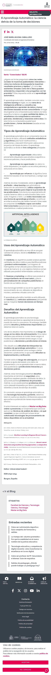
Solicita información (25, 602)
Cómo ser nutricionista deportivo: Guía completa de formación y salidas (25, 529)
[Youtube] (32, 591)
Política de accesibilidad (25, 620)
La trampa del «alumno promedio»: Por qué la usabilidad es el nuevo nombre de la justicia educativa (25, 539)
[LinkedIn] (9, 32)
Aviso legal (25, 616)
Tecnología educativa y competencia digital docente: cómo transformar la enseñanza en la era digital (26, 548)
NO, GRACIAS (25, 670)
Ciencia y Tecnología (19, 508)
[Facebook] (5, 32)
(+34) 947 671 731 (25, 606)
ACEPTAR (25, 662)
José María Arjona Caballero (18, 37)
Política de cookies (25, 627)
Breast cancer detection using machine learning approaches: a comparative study (25, 445)
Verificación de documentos (25, 613)
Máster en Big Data (38, 406)
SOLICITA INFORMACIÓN (35, 13)
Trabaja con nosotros (25, 609)
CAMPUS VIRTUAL (47, 5)
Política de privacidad (25, 624)
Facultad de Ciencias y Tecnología (25, 505)
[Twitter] (13, 32)
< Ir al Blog (9, 491)
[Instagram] (25, 591)
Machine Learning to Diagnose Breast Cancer (30, 435)
